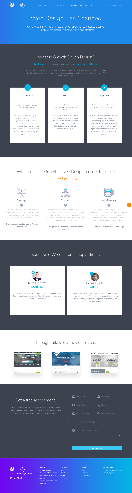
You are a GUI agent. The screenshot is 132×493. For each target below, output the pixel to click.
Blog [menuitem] (83, 470)
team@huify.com (108, 473)
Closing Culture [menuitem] (86, 5)
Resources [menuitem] (73, 5)
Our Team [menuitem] (63, 478)
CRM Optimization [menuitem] (45, 470)
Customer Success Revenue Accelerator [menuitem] (48, 482)
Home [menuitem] (62, 470)
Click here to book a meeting (112, 470)
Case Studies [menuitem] (86, 476)
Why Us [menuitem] (62, 476)
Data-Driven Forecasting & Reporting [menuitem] (47, 476)
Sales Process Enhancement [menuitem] (48, 473)
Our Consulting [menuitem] (44, 5)
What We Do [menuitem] (64, 473)
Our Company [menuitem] (60, 5)
